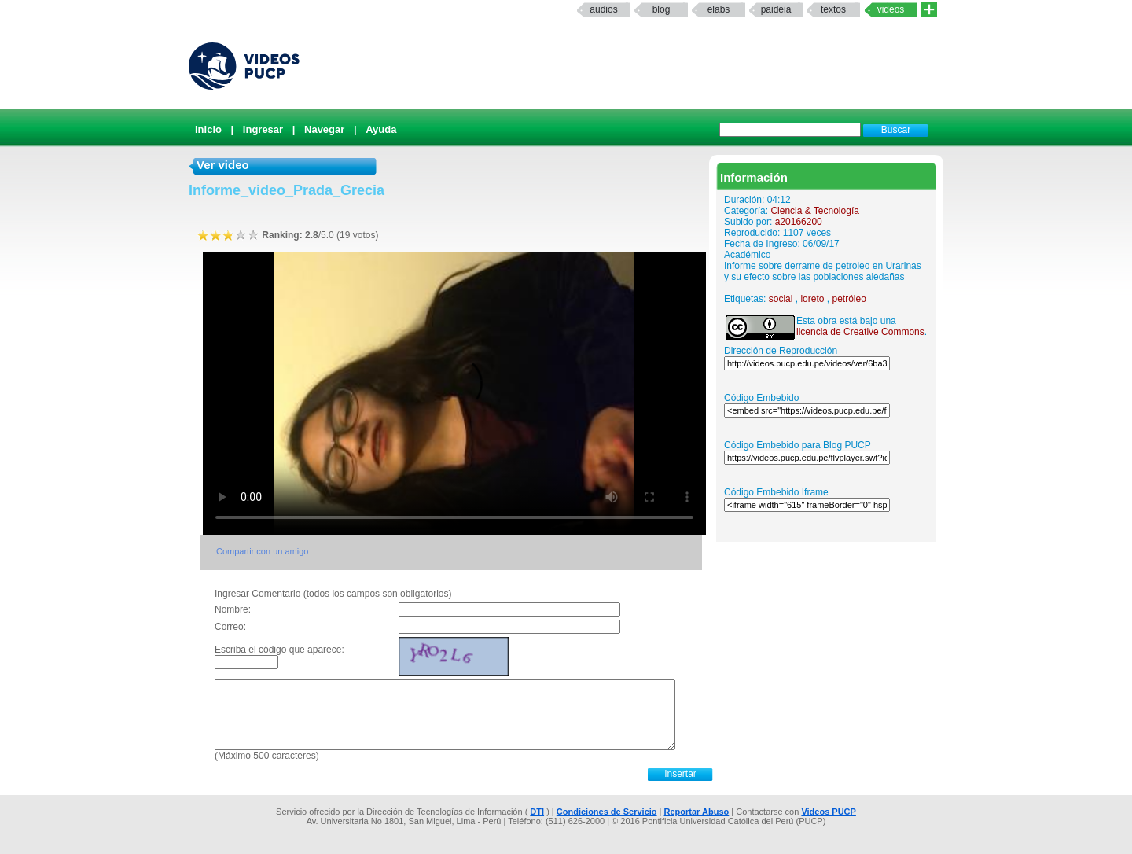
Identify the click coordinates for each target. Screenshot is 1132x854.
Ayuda (381, 129)
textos (833, 9)
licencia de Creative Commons (860, 331)
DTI (537, 811)
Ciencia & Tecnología (814, 210)
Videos (891, 9)
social (781, 298)
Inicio (208, 129)
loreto (812, 298)
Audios (603, 9)
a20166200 (798, 221)
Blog (661, 9)
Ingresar (263, 129)
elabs (719, 9)
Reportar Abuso (697, 811)
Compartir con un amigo (262, 551)
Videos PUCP (828, 811)
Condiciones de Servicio (607, 811)
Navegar (324, 129)
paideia (776, 9)
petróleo (849, 298)
